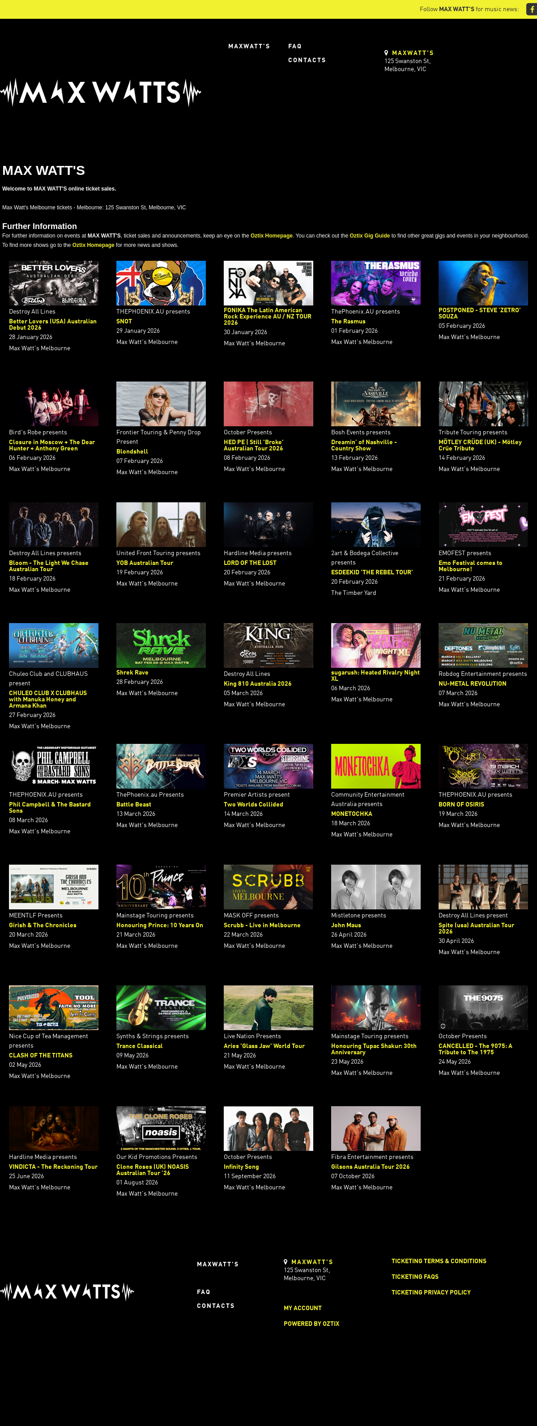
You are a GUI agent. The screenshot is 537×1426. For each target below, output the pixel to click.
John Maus (346, 925)
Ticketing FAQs (415, 1277)
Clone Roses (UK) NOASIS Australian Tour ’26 (152, 1170)
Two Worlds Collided (253, 805)
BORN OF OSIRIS (461, 805)
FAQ (295, 46)
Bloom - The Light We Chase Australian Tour (49, 566)
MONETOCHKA (351, 814)
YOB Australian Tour (144, 563)
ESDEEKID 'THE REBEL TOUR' (372, 572)
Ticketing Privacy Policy (431, 1293)
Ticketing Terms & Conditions (439, 1261)
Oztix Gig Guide (369, 236)
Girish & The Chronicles (43, 925)
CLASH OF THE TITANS (40, 1056)
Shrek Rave (132, 673)
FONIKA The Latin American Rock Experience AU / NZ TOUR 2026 (267, 316)
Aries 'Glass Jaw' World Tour (264, 1046)
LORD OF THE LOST (250, 563)
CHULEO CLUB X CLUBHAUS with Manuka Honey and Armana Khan (48, 699)
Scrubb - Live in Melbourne (262, 925)
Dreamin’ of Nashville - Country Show (364, 445)
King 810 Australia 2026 (258, 684)
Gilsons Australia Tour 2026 (370, 1167)
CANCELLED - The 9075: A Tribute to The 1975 (475, 1049)
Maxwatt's (249, 46)
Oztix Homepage (272, 236)
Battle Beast (133, 805)
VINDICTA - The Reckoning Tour (53, 1167)
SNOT (124, 321)
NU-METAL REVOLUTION (473, 684)
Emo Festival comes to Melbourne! (471, 566)
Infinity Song (241, 1167)
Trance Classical (139, 1046)
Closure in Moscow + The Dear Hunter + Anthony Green (52, 445)
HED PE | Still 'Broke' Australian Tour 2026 (254, 445)
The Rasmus (348, 321)
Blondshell (132, 452)
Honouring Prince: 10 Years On (159, 925)
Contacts (307, 60)
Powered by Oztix (311, 1324)
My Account (303, 1308)
